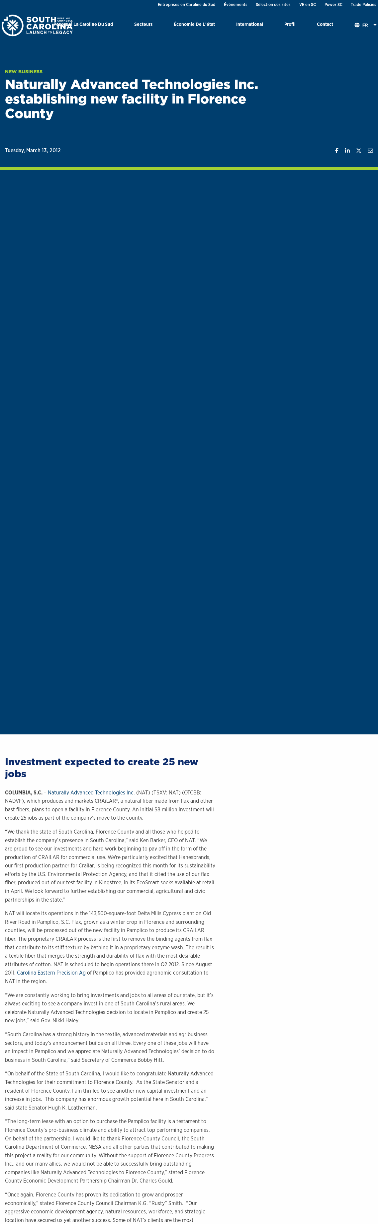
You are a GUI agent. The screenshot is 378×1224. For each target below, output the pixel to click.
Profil (290, 24)
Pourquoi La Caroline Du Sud (83, 24)
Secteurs (143, 24)
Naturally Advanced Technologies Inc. (91, 792)
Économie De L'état (194, 24)
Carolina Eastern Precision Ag (51, 973)
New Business (24, 71)
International (249, 24)
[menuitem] (83, 25)
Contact (325, 24)
